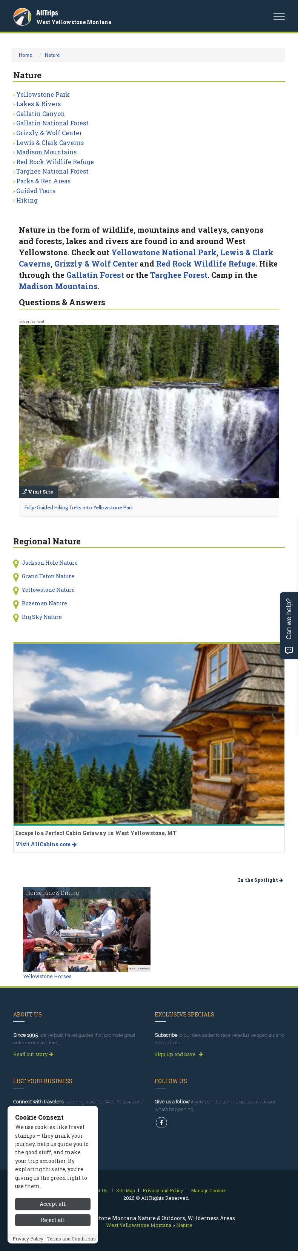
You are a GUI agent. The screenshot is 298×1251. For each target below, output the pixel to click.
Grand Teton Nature (48, 576)
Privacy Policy (27, 1242)
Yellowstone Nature (48, 589)
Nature (52, 55)
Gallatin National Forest (52, 123)
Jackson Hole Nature (50, 562)
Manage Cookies (209, 1190)
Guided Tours (35, 191)
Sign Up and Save (179, 1054)
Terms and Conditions (71, 1242)
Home (25, 55)
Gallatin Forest (95, 275)
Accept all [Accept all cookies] (53, 1207)
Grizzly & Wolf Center (49, 133)
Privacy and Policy (163, 1190)
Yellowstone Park (43, 94)
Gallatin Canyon (40, 113)
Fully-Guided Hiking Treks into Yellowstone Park (79, 507)
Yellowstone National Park (164, 252)
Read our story (33, 1054)
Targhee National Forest (52, 171)
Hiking (27, 200)
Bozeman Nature (44, 603)
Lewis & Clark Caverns (50, 142)
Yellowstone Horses (47, 976)
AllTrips (47, 12)
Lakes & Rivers (38, 104)
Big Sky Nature (42, 616)
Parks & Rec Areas (43, 181)
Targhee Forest (178, 275)
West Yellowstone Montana (73, 22)
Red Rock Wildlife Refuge (55, 162)
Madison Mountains (46, 152)
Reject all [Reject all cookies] (52, 1224)
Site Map (125, 1190)
